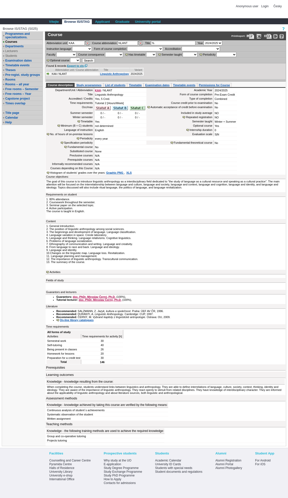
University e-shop (61, 475)
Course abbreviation (104, 43)
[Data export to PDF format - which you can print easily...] (250, 36)
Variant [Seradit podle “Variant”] (138, 70)
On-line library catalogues (77, 320)
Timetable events (17, 65)
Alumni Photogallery (228, 468)
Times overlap (15, 103)
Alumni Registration (228, 460)
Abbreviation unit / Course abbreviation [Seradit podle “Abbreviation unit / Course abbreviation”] (76, 70)
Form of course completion (110, 48)
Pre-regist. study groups (22, 75)
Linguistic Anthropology (114, 74)
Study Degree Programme (121, 468)
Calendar (11, 117)
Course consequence (91, 54)
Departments (14, 46)
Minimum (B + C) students (77, 125)
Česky (277, 6)
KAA (98, 90)
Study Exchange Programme (123, 471)
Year (200, 43)
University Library (61, 471)
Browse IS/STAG (77, 22)
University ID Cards (168, 464)
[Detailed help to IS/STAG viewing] (281, 36)
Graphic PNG (115, 172)
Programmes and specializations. (17, 35)
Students (11, 56)
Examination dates (18, 60)
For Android (262, 460)
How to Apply (112, 479)
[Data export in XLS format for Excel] (259, 36)
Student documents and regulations (178, 471)
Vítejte (54, 22)
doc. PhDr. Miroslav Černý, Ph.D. (94, 296)
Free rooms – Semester (22, 89)
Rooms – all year (17, 84)
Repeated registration (199, 117)
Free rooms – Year (18, 94)
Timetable (135, 85)
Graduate (122, 22)
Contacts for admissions (120, 483)
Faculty (51, 54)
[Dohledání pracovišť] (87, 43)
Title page (12, 113)
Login (264, 6)
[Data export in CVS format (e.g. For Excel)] (268, 36)
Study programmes (88, 85)
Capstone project (17, 98)
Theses (10, 70)
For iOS (260, 464)
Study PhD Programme (119, 475)
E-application (112, 464)
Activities (55, 272)
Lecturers (11, 51)
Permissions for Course (214, 85)
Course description (60, 85)
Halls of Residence (61, 468)
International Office (62, 479)
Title (147, 43)
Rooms (10, 79)
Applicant (102, 22)
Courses (11, 42)
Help (8, 122)
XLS (129, 172)
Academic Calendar (168, 460)
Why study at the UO (117, 460)
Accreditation (173, 48)
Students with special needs (173, 468)
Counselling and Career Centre (70, 460)
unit (57, 43)
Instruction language (59, 48)
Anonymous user (247, 6)
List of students (115, 85)
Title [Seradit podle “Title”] (106, 70)
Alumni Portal (224, 464)
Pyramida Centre (60, 464)
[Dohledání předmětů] (140, 43)
